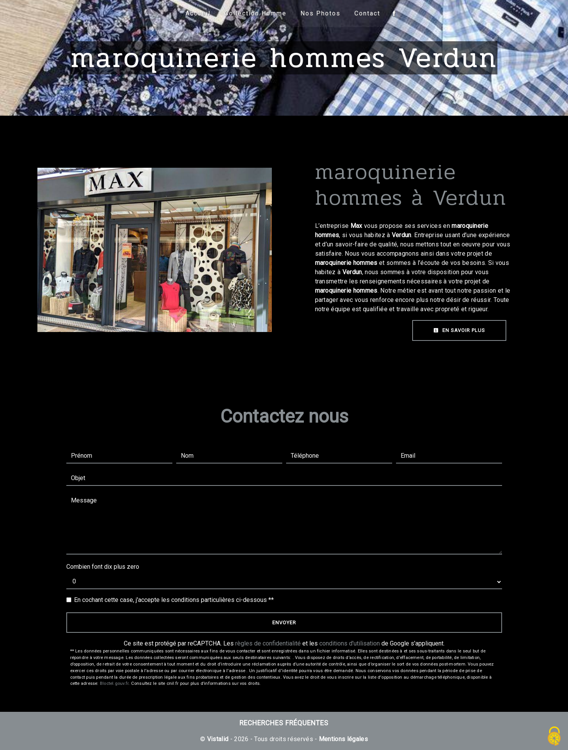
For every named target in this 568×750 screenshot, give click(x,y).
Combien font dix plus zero (102, 566)
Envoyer (284, 622)
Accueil (198, 13)
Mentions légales (342, 739)
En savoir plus (459, 330)
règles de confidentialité (268, 643)
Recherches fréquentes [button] (284, 723)
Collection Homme (255, 13)
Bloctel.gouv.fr (114, 683)
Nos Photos (320, 13)
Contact (367, 13)
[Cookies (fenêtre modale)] (554, 736)
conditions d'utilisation (349, 643)
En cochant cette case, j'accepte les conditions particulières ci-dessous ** (174, 599)
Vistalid (218, 739)
